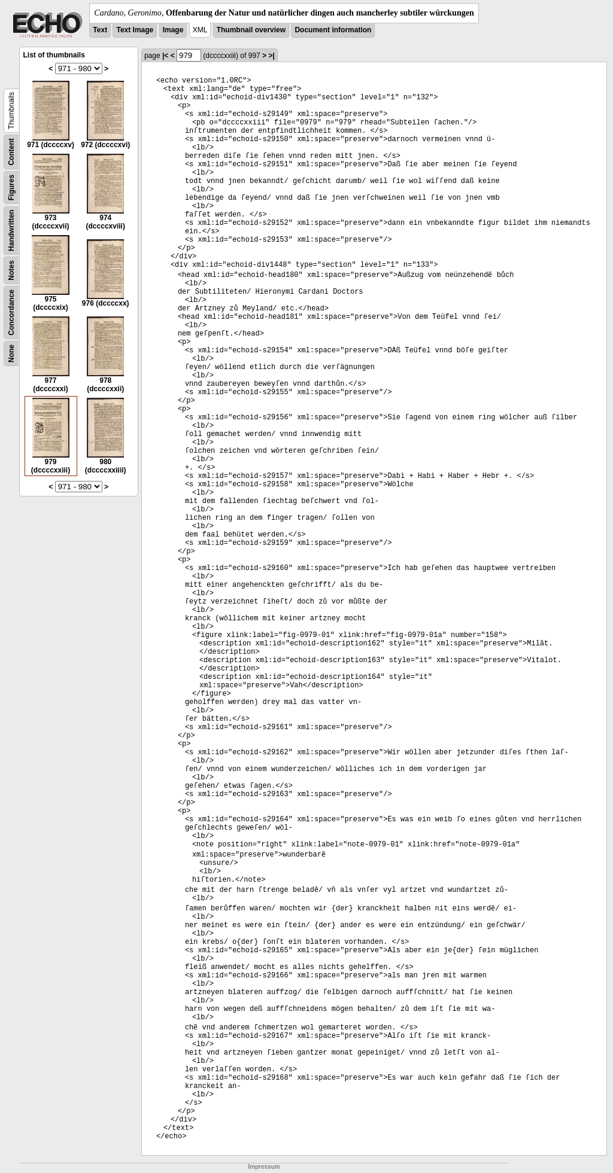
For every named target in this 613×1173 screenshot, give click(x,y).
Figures (11, 187)
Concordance (11, 313)
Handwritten (11, 230)
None (11, 353)
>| (271, 55)
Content (11, 151)
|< (165, 55)
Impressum (264, 1166)
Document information (333, 30)
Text (100, 30)
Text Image (134, 30)
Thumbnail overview (251, 30)
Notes (11, 270)
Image (173, 30)
